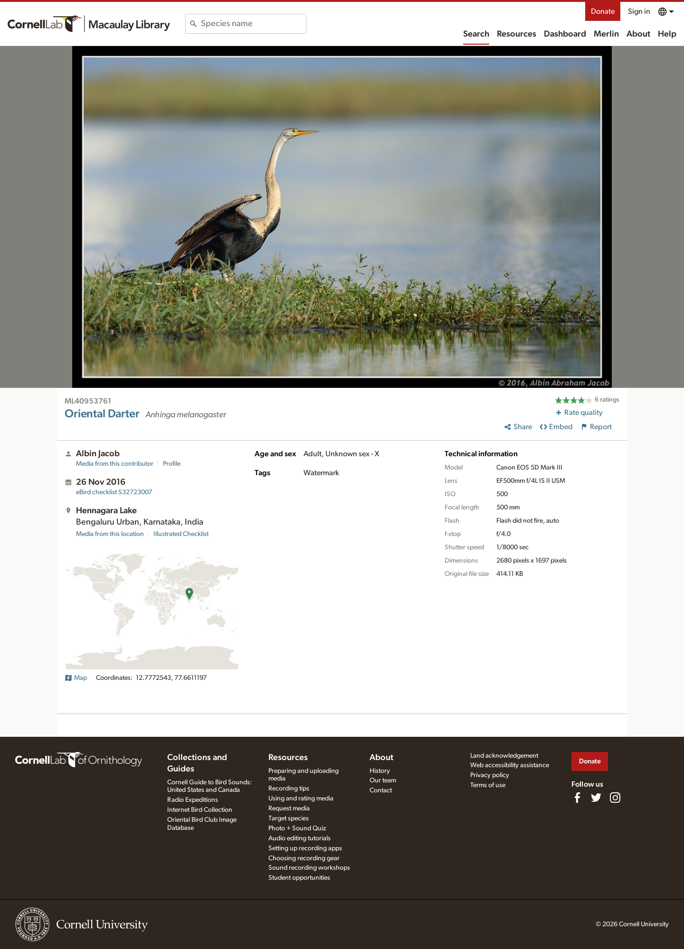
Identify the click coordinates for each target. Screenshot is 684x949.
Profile (171, 463)
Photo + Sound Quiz (297, 828)
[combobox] (253, 23)
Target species (288, 818)
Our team (383, 780)
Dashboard (565, 34)
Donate (603, 11)
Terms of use (487, 785)
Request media (289, 808)
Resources (516, 34)
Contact (381, 790)
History (380, 771)
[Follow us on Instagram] (615, 797)
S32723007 (114, 492)
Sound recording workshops (309, 867)
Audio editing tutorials (299, 838)
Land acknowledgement (504, 755)
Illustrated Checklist (181, 534)
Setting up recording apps (305, 848)
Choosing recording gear (304, 858)
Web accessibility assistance (509, 765)
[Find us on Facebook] (577, 797)
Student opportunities (299, 877)
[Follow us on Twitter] (596, 797)
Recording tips (288, 788)
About (638, 34)
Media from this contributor (114, 463)
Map (76, 678)
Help (667, 34)
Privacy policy (489, 775)
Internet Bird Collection (199, 810)
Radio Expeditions (192, 800)
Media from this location (110, 534)
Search (476, 34)
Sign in (639, 11)
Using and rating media (300, 798)
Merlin (606, 34)
